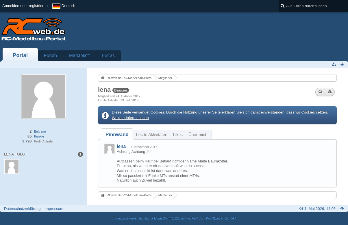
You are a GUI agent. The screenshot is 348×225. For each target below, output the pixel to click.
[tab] (117, 134)
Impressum (54, 208)
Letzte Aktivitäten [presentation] (151, 134)
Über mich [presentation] (197, 134)
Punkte (39, 136)
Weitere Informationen (130, 118)
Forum (50, 55)
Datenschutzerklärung (22, 208)
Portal (20, 55)
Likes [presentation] (178, 134)
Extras (108, 55)
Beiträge (40, 131)
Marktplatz (79, 55)
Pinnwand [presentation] (117, 134)
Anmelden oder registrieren (25, 5)
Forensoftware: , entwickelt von (174, 218)
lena (121, 146)
